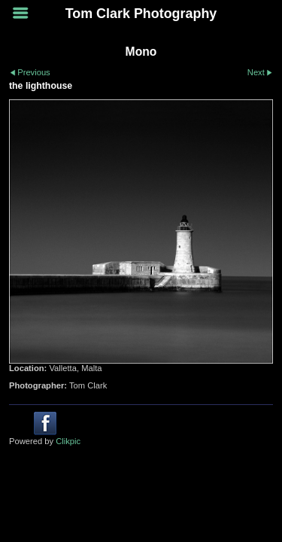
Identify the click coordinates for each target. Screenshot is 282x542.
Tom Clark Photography (141, 13)
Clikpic (68, 441)
